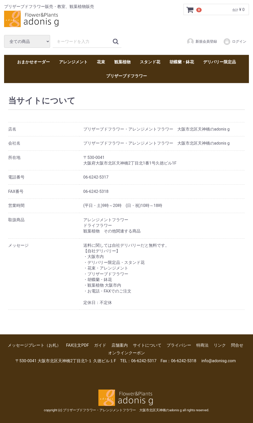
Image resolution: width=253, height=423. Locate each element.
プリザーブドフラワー (126, 76)
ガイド (100, 345)
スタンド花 (150, 62)
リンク (220, 345)
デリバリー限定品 (219, 62)
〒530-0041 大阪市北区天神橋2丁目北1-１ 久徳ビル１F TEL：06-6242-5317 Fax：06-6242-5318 (106, 360)
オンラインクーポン (126, 352)
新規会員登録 (202, 41)
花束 (101, 62)
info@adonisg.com (218, 360)
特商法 (202, 345)
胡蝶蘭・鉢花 (181, 62)
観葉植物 (122, 62)
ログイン (234, 41)
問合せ (237, 345)
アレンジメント (73, 62)
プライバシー (179, 345)
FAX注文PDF (77, 345)
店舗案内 (119, 345)
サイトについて (147, 345)
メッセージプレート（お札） (34, 345)
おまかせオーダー (33, 62)
